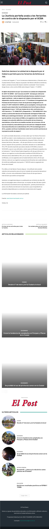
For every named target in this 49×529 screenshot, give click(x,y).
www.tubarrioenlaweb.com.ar (15, 198)
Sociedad (8, 9)
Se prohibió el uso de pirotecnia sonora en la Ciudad (24, 385)
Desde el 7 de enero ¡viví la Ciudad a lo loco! (24, 285)
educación (20, 483)
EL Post (9, 22)
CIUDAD (24, 282)
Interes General (21, 467)
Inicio (3, 9)
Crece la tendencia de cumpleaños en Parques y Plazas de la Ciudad (24, 334)
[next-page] (6, 391)
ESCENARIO (24, 330)
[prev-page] (3, 391)
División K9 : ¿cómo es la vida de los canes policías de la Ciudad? (31, 470)
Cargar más (24, 495)
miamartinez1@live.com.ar (27, 520)
